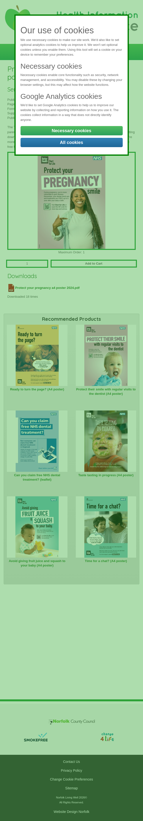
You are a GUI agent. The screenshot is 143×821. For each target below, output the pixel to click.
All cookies (71, 142)
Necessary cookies (71, 130)
